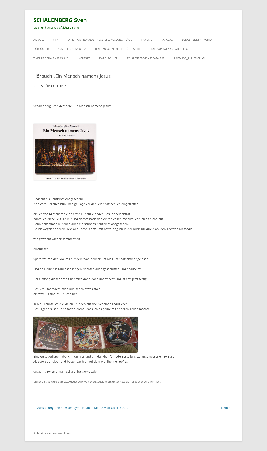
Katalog (167, 39)
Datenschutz (108, 58)
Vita (55, 39)
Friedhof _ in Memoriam (189, 58)
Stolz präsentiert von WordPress (52, 433)
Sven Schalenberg (101, 381)
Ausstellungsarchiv (72, 49)
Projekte (146, 39)
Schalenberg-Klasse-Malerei (146, 58)
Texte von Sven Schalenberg (169, 49)
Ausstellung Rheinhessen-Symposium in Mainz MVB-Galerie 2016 (80, 408)
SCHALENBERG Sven (60, 20)
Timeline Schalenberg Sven (51, 58)
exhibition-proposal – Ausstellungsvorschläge (99, 39)
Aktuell (38, 39)
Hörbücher (41, 49)
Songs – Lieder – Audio (197, 39)
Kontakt (84, 58)
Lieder (227, 408)
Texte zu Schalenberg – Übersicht (117, 49)
